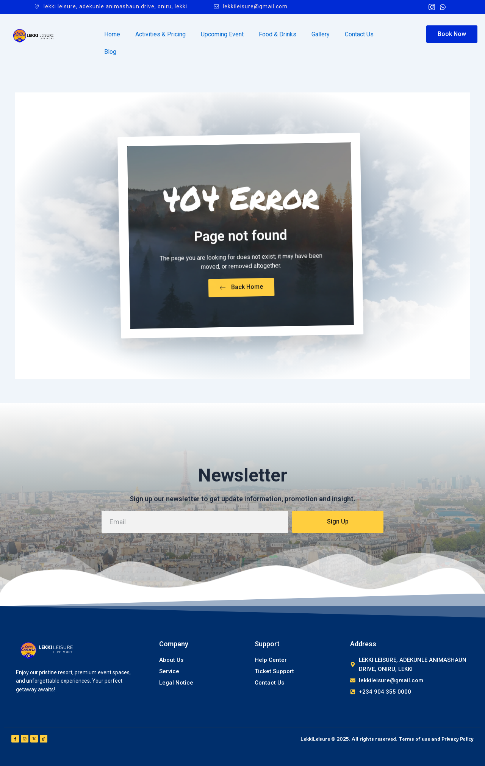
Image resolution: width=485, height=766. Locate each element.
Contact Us (359, 34)
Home (112, 34)
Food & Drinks (277, 34)
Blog (110, 51)
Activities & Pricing (160, 34)
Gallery (320, 34)
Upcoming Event (222, 34)
